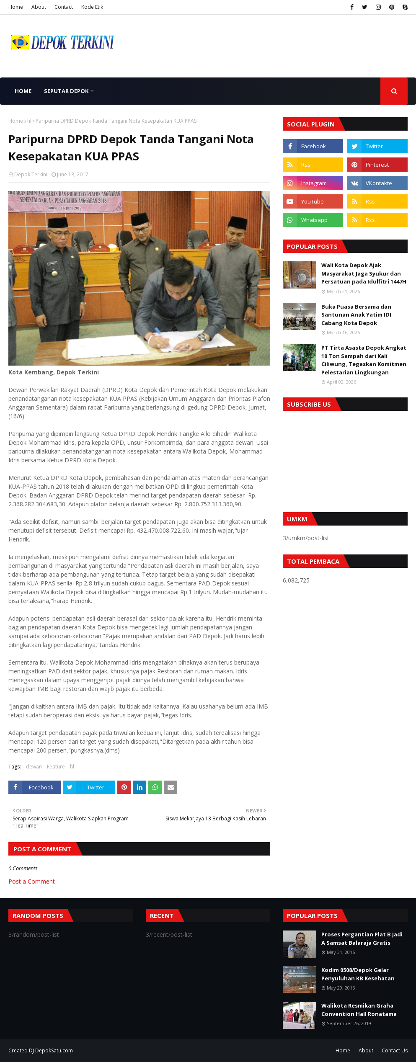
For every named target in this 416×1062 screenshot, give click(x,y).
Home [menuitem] (23, 91)
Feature (56, 766)
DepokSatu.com (54, 1050)
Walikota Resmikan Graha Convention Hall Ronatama (359, 1010)
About (38, 6)
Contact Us (395, 1050)
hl (29, 120)
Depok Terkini (30, 174)
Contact (63, 6)
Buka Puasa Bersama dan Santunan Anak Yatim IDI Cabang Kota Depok (356, 315)
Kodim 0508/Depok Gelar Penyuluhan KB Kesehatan (358, 974)
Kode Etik (92, 6)
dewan (34, 766)
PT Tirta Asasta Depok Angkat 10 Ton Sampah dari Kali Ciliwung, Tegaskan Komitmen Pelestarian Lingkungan (363, 360)
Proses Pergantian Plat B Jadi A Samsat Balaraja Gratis (362, 938)
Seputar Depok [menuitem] (66, 91)
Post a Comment (31, 881)
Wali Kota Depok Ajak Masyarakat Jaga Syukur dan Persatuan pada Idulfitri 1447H (363, 273)
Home (15, 6)
